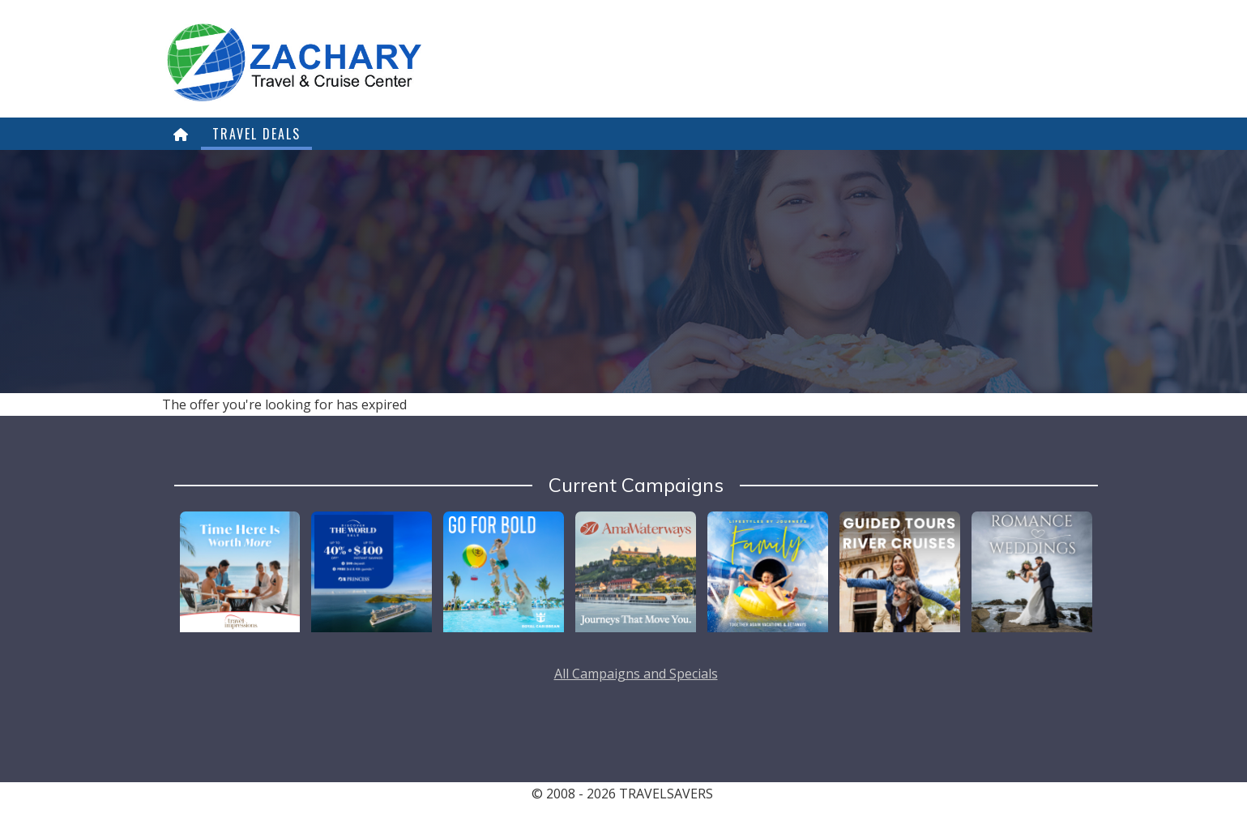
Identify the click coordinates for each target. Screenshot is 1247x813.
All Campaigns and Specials (636, 673)
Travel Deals (256, 133)
